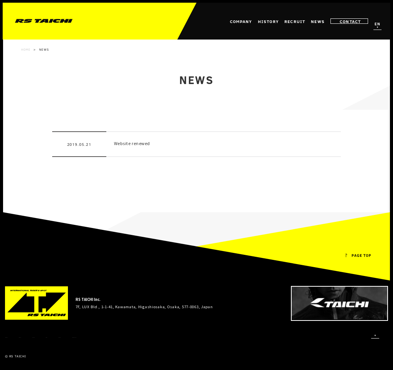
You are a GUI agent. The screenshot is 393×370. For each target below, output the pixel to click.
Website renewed (132, 143)
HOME (25, 49)
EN (377, 24)
